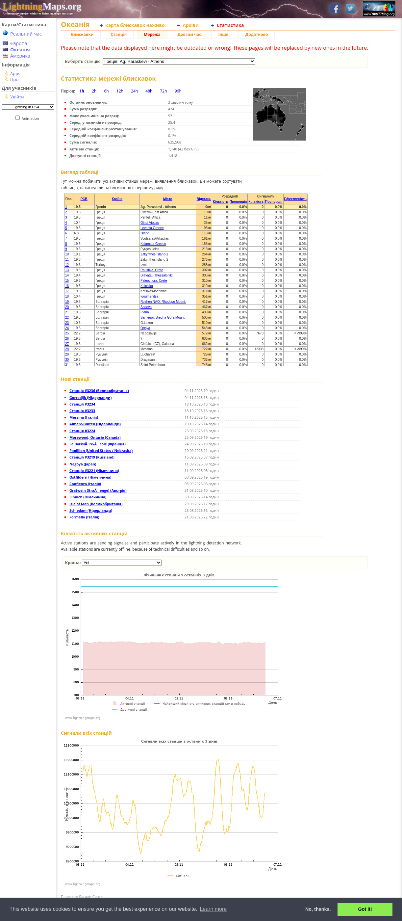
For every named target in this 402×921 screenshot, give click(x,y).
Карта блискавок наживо (135, 25)
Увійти (17, 97)
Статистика (230, 25)
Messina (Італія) (83, 417)
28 (67, 349)
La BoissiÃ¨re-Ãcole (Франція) (97, 443)
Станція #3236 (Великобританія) (99, 390)
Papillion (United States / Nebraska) (101, 450)
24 (67, 328)
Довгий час (189, 34)
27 (67, 344)
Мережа (152, 34)
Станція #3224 (82, 430)
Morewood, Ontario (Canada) (95, 437)
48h (148, 91)
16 (67, 286)
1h (81, 91)
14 (67, 275)
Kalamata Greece (153, 244)
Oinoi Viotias (149, 222)
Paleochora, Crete (153, 280)
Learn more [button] (213, 909)
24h (134, 91)
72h (163, 91)
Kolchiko (146, 286)
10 (67, 254)
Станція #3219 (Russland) (91, 457)
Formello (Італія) (84, 516)
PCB (84, 199)
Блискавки (82, 34)
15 (67, 280)
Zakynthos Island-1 (154, 254)
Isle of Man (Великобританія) (95, 503)
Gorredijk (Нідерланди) (90, 397)
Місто (167, 199)
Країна (117, 199)
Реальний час (26, 34)
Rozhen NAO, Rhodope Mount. (163, 301)
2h (94, 91)
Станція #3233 (82, 410)
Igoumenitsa (149, 296)
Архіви (191, 25)
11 (67, 259)
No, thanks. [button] (318, 909)
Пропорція (238, 201)
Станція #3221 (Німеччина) (94, 470)
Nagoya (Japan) (82, 463)
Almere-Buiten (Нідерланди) (95, 423)
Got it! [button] (365, 909)
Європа (18, 43)
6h (106, 91)
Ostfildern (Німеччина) (90, 477)
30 (67, 359)
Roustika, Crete (151, 270)
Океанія (20, 49)
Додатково (256, 34)
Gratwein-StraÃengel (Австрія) (98, 490)
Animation (32, 118)
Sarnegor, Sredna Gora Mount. (163, 317)
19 (67, 301)
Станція (119, 34)
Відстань (204, 199)
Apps (15, 73)
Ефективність (295, 199)
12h (119, 91)
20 (67, 307)
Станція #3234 (82, 404)
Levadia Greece (152, 228)
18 (67, 296)
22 (67, 317)
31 (67, 365)
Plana (144, 312)
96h (178, 91)
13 (67, 270)
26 (67, 338)
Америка (20, 56)
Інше (223, 34)
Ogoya (145, 328)
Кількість (220, 201)
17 (67, 291)
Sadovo (146, 307)
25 (67, 333)
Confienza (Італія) (85, 483)
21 (67, 312)
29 (67, 354)
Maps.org (42, 6)
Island (144, 233)
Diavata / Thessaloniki (156, 275)
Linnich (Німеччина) (87, 496)
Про (14, 79)
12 (67, 265)
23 (67, 323)
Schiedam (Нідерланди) (90, 510)
